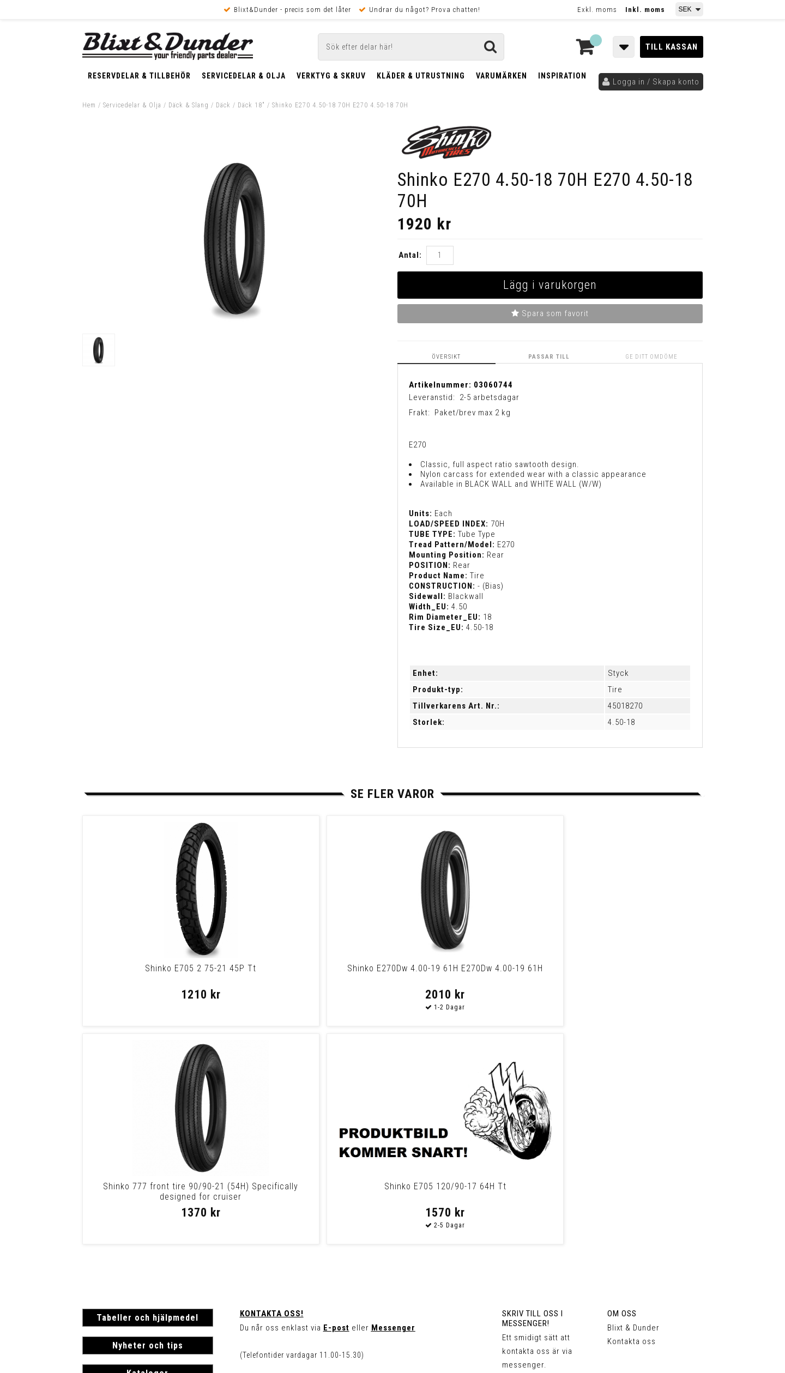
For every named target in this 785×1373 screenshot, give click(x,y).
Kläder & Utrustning (421, 75)
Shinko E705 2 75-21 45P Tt (156, 968)
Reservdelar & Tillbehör (139, 75)
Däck (223, 105)
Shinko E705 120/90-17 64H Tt (621, 968)
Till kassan (671, 47)
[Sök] (411, 47)
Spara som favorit (550, 313)
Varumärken (501, 75)
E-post (336, 1109)
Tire (615, 689)
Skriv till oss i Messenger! (532, 1100)
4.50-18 (621, 722)
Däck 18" (251, 105)
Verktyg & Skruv (331, 75)
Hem (89, 105)
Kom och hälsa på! (275, 1164)
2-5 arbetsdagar (490, 397)
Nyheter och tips (147, 1127)
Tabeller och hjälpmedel (147, 1099)
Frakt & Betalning (114, 1220)
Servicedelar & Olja (244, 75)
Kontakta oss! (272, 1095)
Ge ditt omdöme (652, 356)
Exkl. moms (597, 9)
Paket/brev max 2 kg (472, 413)
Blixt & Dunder (633, 1109)
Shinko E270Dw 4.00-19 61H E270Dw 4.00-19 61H (311, 973)
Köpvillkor (101, 1232)
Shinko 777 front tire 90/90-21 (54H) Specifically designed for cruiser (466, 978)
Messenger (393, 1109)
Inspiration (562, 75)
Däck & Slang (188, 105)
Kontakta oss (631, 1123)
